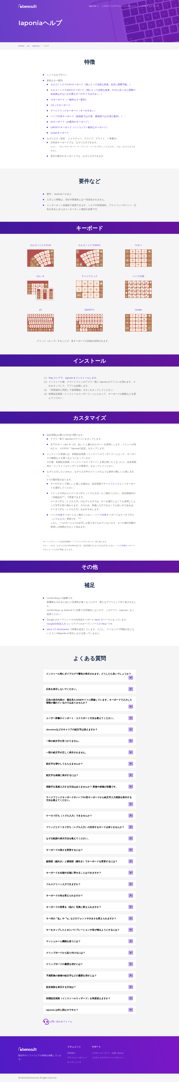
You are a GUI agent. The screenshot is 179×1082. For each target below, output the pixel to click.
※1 (63, 496)
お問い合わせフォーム (57, 1021)
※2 (79, 518)
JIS (40, 309)
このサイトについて (149, 5)
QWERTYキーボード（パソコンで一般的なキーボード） (80, 127)
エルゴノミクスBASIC (89, 245)
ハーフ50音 (138, 276)
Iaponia (92, 5)
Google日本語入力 (56, 623)
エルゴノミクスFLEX (40, 245)
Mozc (97, 619)
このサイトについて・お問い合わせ (108, 1053)
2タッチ (40, 276)
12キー (138, 245)
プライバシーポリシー (77, 1057)
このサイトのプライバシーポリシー (119, 5)
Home (21, 45)
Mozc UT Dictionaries (58, 629)
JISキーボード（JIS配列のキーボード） (70, 121)
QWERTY (89, 309)
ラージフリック (89, 276)
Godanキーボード (60, 132)
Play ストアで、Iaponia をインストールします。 (74, 377)
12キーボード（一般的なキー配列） (69, 99)
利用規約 (71, 1053)
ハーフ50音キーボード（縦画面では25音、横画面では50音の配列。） (87, 116)
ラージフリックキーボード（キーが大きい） (73, 110)
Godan (138, 309)
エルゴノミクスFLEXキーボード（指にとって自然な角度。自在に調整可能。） (91, 84)
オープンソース (74, 1062)
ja (28, 45)
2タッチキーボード (60, 105)
